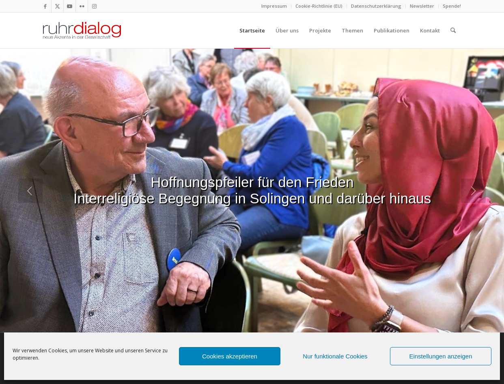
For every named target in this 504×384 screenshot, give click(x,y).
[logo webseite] (82, 30)
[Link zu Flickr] (82, 6)
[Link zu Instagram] (94, 6)
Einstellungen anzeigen (440, 356)
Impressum (274, 6)
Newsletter (422, 6)
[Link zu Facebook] (45, 6)
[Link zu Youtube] (69, 6)
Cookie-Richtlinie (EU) (318, 6)
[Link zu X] (57, 6)
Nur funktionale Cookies (335, 356)
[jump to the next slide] (473, 191)
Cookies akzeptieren (229, 356)
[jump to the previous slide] (30, 191)
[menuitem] (274, 6)
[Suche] (453, 30)
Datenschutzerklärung (376, 6)
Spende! (452, 6)
